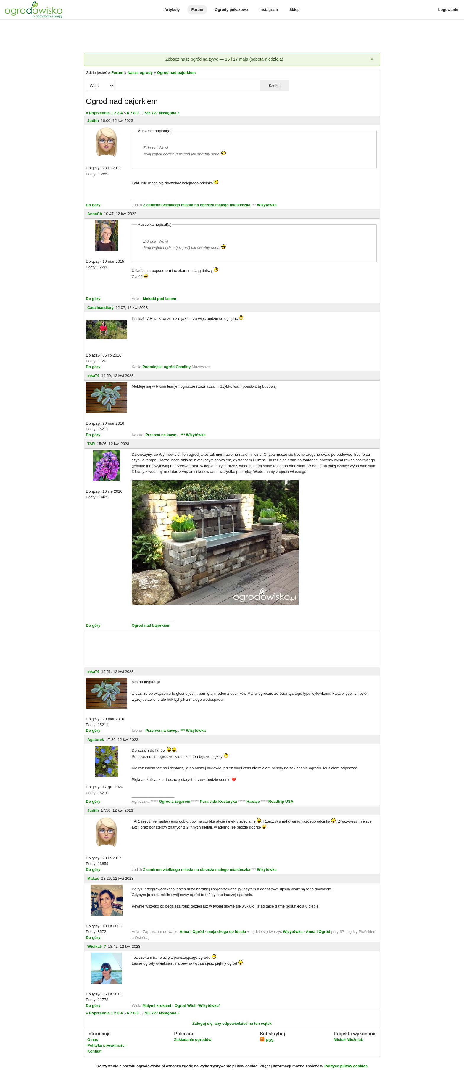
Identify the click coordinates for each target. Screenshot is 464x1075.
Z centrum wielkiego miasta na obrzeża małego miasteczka (196, 205)
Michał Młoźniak (348, 1039)
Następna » (169, 113)
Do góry (93, 205)
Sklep (294, 9)
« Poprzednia (98, 113)
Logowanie (448, 9)
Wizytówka (266, 205)
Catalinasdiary (100, 307)
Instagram (269, 9)
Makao (93, 878)
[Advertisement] (232, 36)
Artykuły (172, 9)
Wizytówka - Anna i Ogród (306, 931)
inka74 (93, 375)
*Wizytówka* (208, 1005)
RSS (266, 1040)
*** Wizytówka (193, 435)
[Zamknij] (372, 59)
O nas (92, 1039)
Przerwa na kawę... (162, 435)
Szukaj (275, 85)
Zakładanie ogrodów (192, 1039)
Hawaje (253, 801)
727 (155, 113)
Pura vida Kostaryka (218, 801)
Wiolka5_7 (96, 946)
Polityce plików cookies (346, 1066)
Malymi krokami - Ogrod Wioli (169, 1005)
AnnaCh (94, 214)
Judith (93, 120)
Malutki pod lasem (159, 298)
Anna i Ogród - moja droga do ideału (213, 931)
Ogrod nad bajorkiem (176, 72)
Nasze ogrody (140, 72)
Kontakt (94, 1051)
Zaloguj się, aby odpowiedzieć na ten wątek (232, 1023)
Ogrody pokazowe (231, 9)
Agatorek (95, 739)
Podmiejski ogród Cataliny (167, 367)
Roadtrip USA (281, 801)
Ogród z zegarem (174, 801)
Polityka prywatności (106, 1045)
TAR (91, 443)
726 (147, 113)
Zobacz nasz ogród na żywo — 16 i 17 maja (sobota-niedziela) (224, 59)
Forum (197, 9)
